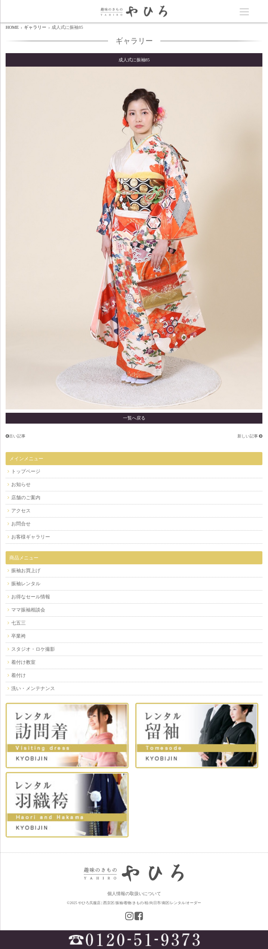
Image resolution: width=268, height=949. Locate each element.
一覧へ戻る (134, 418)
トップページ (25, 471)
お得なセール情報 (30, 596)
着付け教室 (23, 662)
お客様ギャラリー (30, 537)
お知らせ (21, 484)
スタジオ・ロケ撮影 (33, 649)
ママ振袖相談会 (28, 610)
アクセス (21, 510)
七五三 (18, 623)
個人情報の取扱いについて (134, 893)
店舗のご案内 (25, 497)
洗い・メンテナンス (33, 688)
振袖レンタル (25, 583)
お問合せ (21, 524)
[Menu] (244, 11)
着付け (18, 675)
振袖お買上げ (25, 570)
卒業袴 (18, 636)
